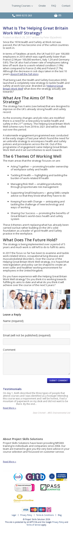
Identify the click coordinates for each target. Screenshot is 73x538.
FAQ (53, 5)
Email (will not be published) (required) (27, 335)
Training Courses (22, 5)
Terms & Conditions (45, 515)
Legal (14, 515)
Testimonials (12, 389)
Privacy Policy (26, 515)
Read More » (9, 408)
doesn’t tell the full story (24, 74)
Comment (9, 350)
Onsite (42, 5)
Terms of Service (33, 524)
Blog (60, 515)
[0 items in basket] (59, 15)
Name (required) (13, 321)
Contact (66, 5)
